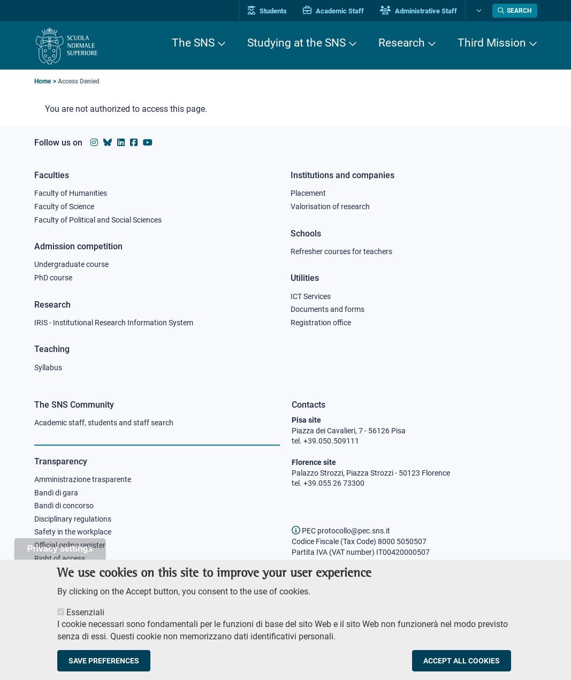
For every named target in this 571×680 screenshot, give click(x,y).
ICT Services (311, 296)
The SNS (193, 42)
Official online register (69, 545)
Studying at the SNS (296, 42)
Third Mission (492, 42)
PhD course (53, 277)
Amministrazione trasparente (82, 479)
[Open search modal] (514, 11)
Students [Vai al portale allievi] (267, 11)
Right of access (59, 558)
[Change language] (478, 10)
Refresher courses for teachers (341, 251)
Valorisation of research (330, 206)
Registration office (321, 322)
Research (401, 42)
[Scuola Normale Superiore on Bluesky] (107, 142)
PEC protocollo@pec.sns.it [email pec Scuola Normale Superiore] (341, 530)
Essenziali (85, 624)
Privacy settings (60, 560)
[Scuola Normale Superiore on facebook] (134, 142)
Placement (308, 193)
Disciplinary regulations (72, 519)
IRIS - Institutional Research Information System (113, 322)
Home (42, 81)
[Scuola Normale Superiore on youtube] (148, 142)
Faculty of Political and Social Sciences (98, 220)
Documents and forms (327, 309)
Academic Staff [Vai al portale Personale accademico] (333, 11)
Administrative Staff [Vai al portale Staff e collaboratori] (418, 11)
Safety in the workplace (72, 532)
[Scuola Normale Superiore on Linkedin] (121, 142)
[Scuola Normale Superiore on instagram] (94, 142)
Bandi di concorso (64, 505)
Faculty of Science (64, 206)
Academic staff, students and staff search (103, 422)
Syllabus (48, 367)
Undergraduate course (71, 264)
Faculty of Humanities (70, 193)
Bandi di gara (56, 492)
